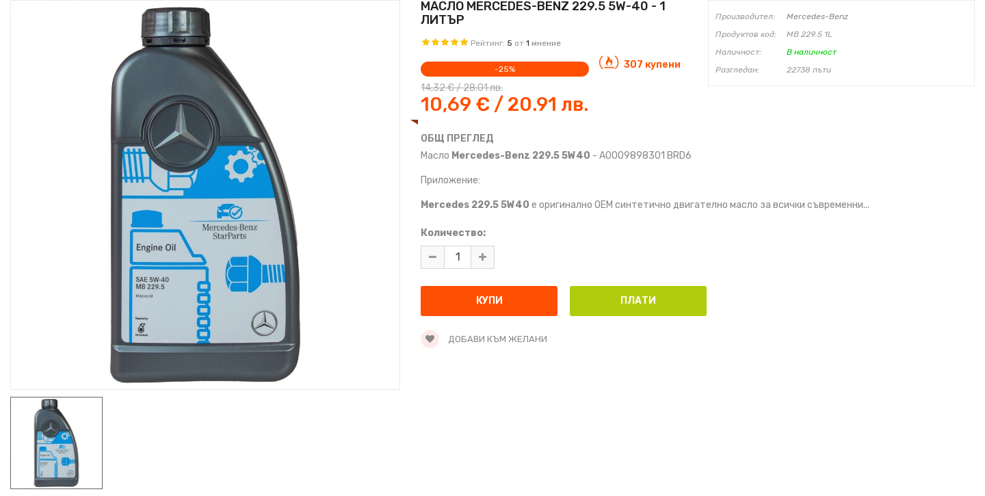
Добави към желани (484, 339)
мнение (546, 43)
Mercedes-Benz (817, 16)
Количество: (453, 233)
